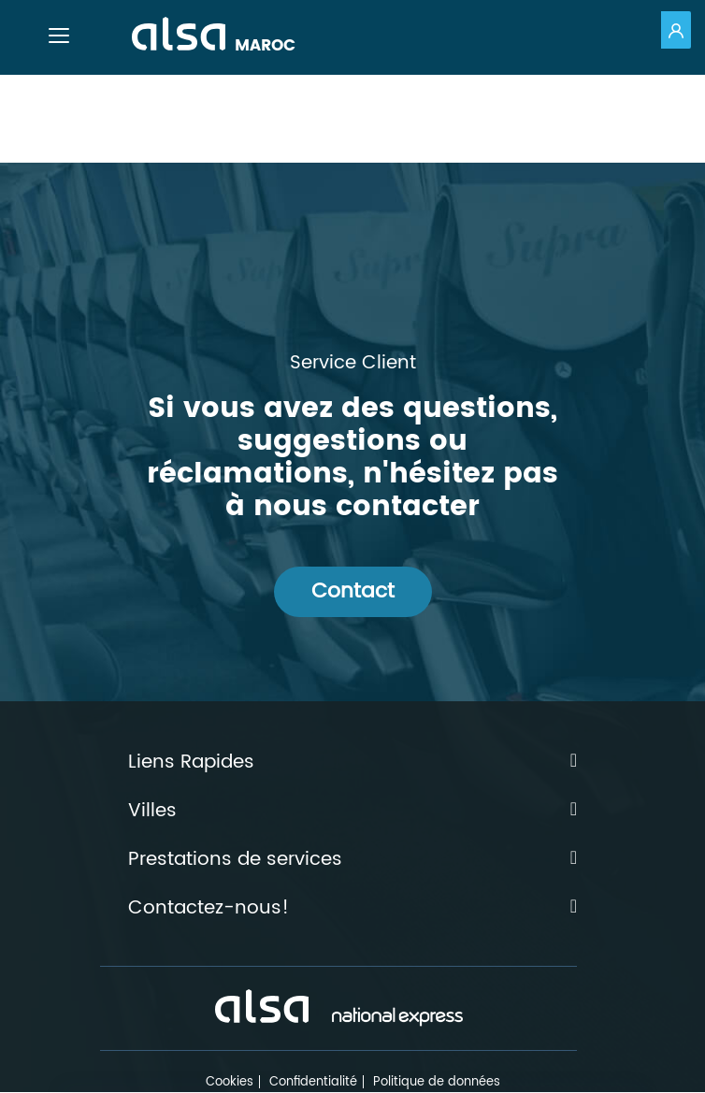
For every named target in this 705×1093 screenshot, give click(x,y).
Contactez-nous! (352, 909)
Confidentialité (313, 1082)
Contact (353, 591)
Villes (352, 812)
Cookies (229, 1082)
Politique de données (436, 1082)
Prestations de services (352, 860)
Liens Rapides (352, 763)
